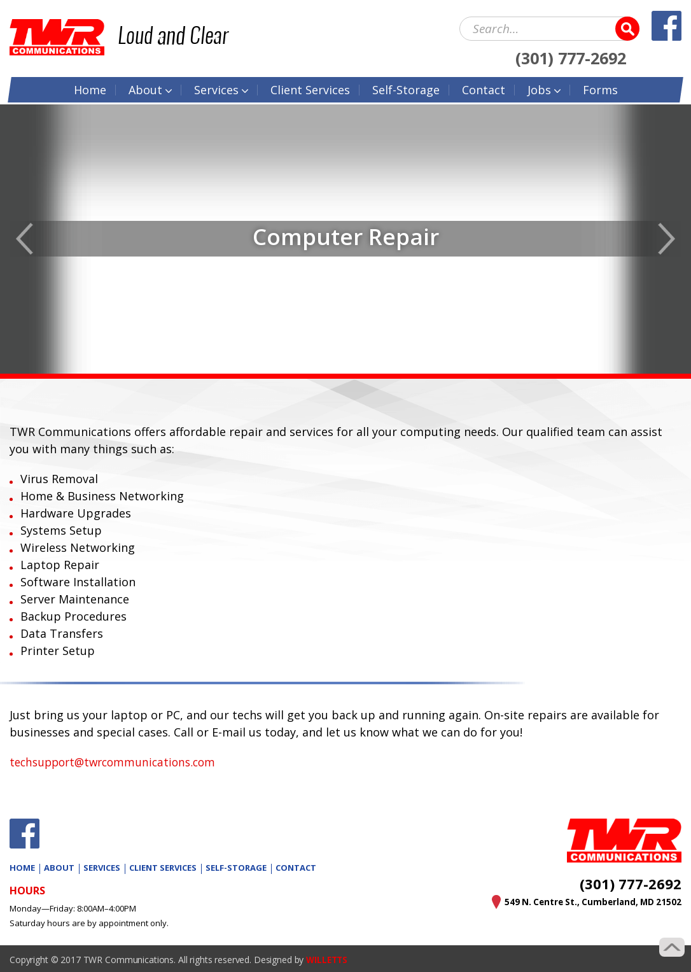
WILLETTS (328, 960)
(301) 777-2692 (571, 56)
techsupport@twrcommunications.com (118, 762)
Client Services (163, 867)
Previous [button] (24, 239)
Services (216, 88)
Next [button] (666, 239)
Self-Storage (406, 88)
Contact (483, 88)
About (145, 88)
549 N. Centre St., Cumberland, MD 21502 (589, 902)
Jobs (539, 88)
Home (90, 88)
